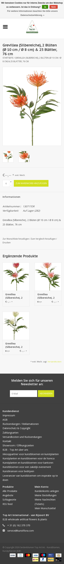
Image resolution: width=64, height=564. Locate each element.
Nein (53, 7)
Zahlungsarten (10, 432)
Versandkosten (54, 361)
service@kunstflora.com (20, 530)
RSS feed (7, 504)
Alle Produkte (10, 491)
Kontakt (7, 441)
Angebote (8, 495)
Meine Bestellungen (45, 495)
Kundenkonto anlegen (47, 491)
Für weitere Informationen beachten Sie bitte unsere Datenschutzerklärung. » (32, 13)
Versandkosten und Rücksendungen (22, 436)
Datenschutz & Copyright (16, 428)
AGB (5, 419)
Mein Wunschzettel (45, 508)
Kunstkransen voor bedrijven (18, 471)
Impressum (9, 415)
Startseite (8, 57)
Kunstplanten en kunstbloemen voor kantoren (28, 462)
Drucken (7, 242)
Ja (45, 7)
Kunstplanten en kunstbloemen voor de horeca (28, 458)
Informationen (11, 196)
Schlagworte (9, 499)
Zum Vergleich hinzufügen (43, 238)
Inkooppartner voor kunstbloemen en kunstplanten (31, 454)
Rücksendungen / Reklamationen (21, 424)
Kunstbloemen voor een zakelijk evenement (27, 467)
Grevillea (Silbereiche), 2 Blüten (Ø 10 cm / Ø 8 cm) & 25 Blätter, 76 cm (15, 296)
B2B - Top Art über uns (15, 449)
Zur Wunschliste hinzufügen (16, 238)
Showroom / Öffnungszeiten (18, 445)
